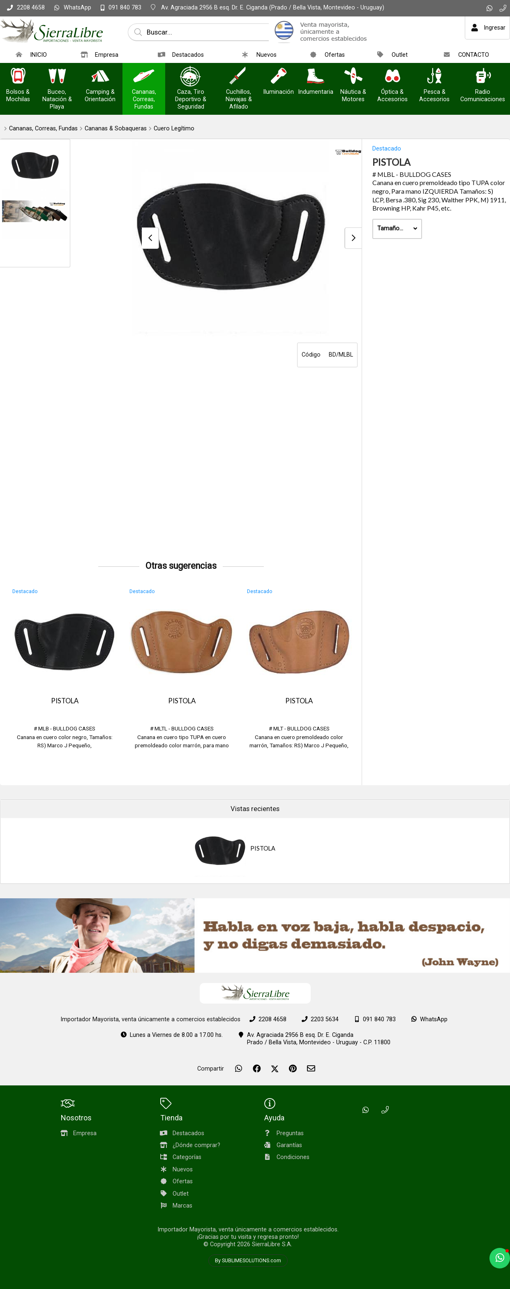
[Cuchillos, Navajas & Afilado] (239, 76)
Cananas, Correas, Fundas (43, 128)
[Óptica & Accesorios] (392, 76)
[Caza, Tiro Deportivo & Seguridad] (191, 76)
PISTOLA (64, 701)
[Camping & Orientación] (100, 76)
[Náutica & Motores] (353, 76)
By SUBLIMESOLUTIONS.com (248, 1260)
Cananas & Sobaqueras (116, 128)
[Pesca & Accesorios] (434, 76)
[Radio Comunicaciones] (483, 76)
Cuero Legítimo (174, 128)
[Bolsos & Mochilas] (18, 76)
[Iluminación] (278, 76)
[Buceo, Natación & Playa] (57, 76)
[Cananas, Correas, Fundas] (144, 76)
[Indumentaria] (315, 76)
